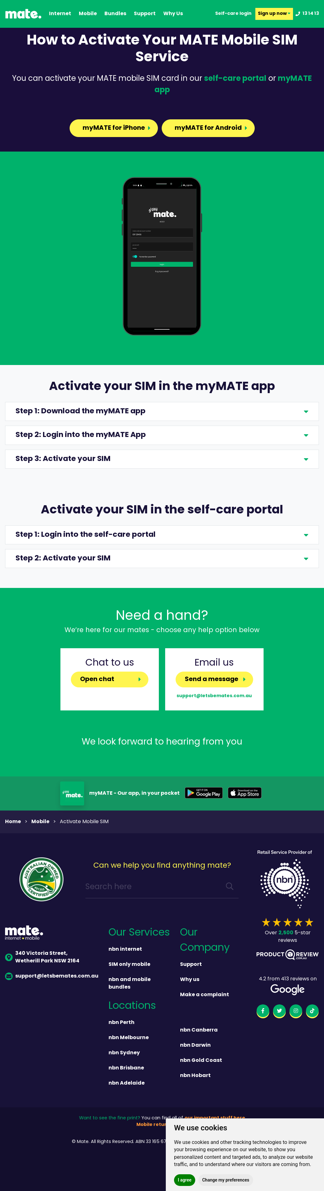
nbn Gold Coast (201, 1060)
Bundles (115, 14)
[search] (230, 887)
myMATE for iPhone (113, 128)
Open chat (97, 679)
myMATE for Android (207, 128)
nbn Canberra (199, 1030)
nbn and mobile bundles (130, 983)
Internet (60, 14)
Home (13, 821)
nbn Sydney (124, 1053)
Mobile (88, 14)
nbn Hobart (195, 1076)
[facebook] (263, 1012)
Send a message (211, 679)
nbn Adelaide (127, 1083)
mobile (40, 821)
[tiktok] (312, 1012)
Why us (189, 980)
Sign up (274, 13)
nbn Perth (121, 1022)
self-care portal (235, 79)
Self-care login (233, 13)
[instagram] (296, 1012)
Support (191, 964)
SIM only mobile (129, 964)
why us (173, 14)
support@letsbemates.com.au (214, 696)
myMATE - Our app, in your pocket (134, 793)
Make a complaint (204, 995)
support (145, 14)
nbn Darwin (195, 1045)
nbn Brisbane (126, 1068)
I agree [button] (184, 1179)
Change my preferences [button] (225, 1179)
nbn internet (125, 949)
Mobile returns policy (162, 1125)
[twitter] (279, 1012)
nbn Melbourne (129, 1038)
